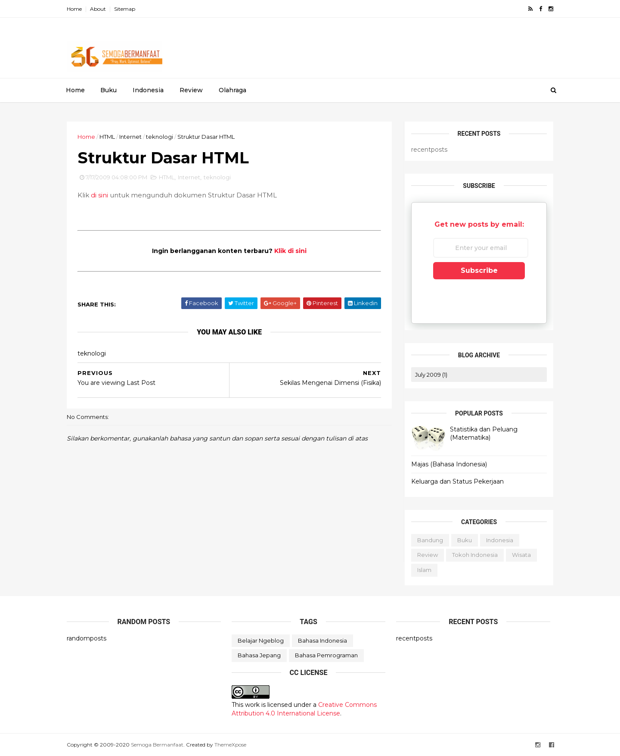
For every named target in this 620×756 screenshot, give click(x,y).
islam (424, 569)
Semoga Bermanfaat (157, 744)
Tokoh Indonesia (475, 554)
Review (191, 90)
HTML (107, 136)
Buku (108, 90)
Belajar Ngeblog (261, 640)
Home (74, 9)
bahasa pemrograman (326, 655)
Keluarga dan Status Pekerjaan (457, 481)
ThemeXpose (230, 744)
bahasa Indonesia (322, 640)
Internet (130, 136)
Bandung (430, 540)
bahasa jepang (259, 655)
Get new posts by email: (479, 224)
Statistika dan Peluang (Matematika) (484, 433)
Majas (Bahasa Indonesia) (449, 464)
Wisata (521, 554)
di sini (99, 195)
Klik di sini (290, 251)
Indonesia (148, 90)
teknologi (159, 136)
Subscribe (479, 270)
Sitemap (124, 9)
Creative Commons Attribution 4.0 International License (304, 709)
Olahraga (232, 90)
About (98, 9)
